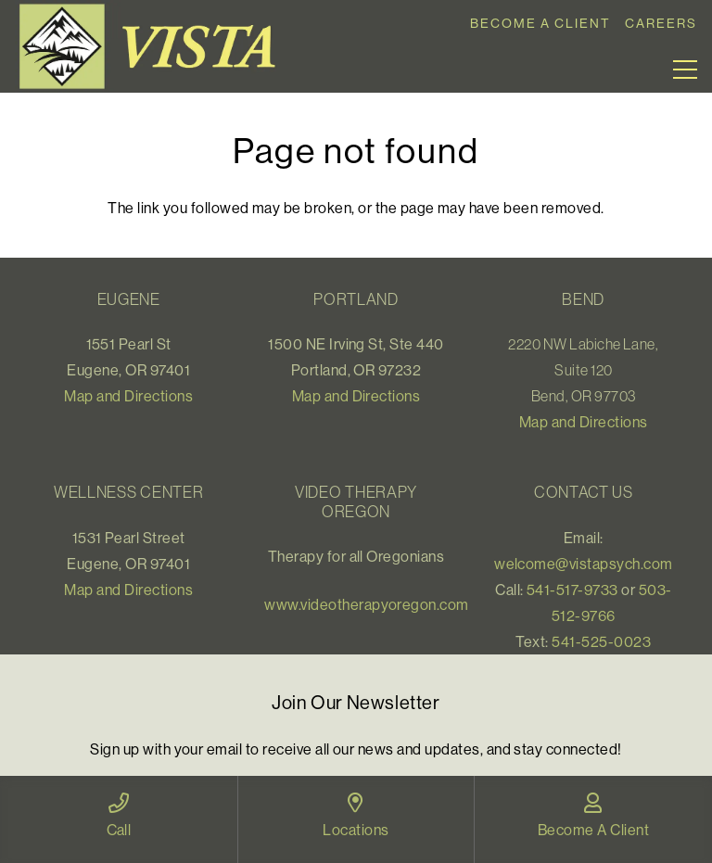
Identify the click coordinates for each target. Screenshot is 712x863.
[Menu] (685, 69)
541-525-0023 (601, 641)
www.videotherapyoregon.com (366, 604)
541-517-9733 (572, 589)
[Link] (154, 46)
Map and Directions (128, 396)
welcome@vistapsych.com (583, 563)
